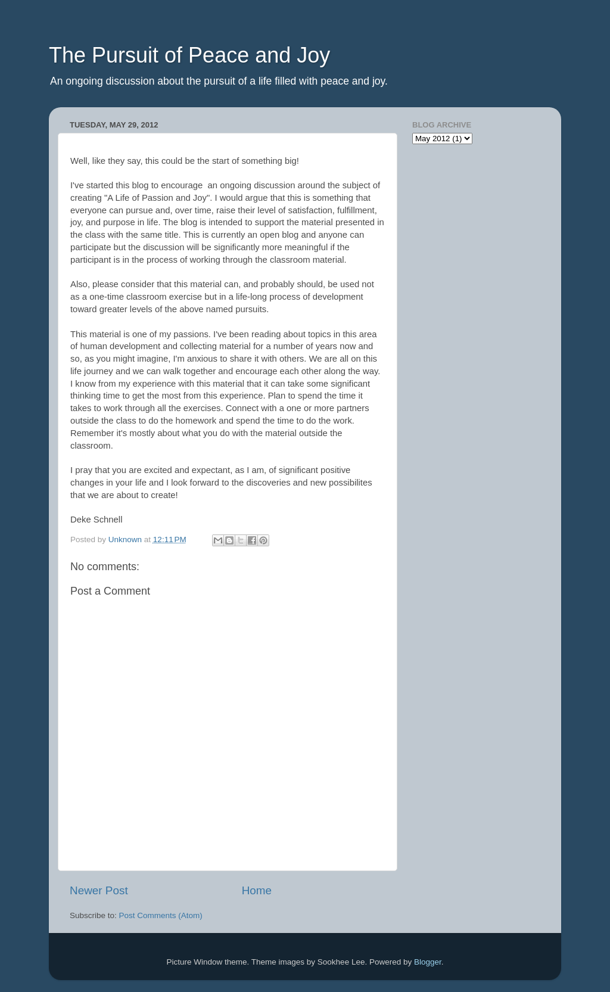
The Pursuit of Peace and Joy (189, 55)
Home (257, 890)
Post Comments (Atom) (161, 915)
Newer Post (99, 890)
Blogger (427, 961)
